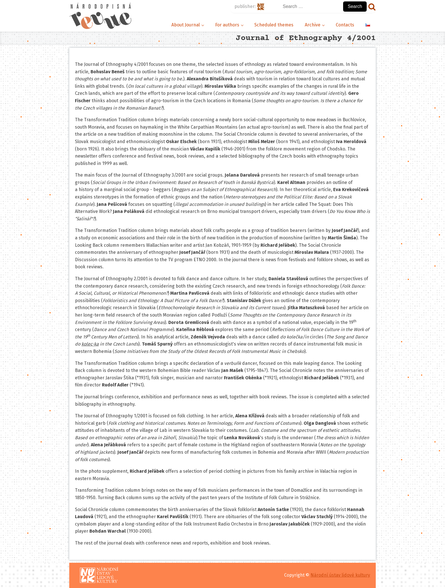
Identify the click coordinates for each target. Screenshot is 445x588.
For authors (227, 25)
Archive (312, 25)
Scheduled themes (273, 25)
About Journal (185, 25)
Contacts (345, 25)
